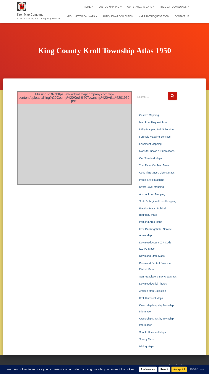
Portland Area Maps (150, 221)
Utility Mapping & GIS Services (157, 129)
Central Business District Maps (157, 172)
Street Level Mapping (151, 186)
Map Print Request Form (154, 16)
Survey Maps (146, 339)
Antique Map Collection (118, 16)
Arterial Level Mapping (152, 194)
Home (88, 7)
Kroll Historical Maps (82, 16)
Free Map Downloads (174, 7)
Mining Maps (146, 346)
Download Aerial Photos (153, 283)
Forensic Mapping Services (155, 136)
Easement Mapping (150, 143)
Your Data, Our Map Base (154, 165)
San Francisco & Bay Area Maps (158, 276)
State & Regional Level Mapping (157, 201)
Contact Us (182, 16)
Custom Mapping (110, 7)
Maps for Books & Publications (156, 151)
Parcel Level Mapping (151, 179)
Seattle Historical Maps (152, 332)
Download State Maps (152, 255)
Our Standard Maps (140, 7)
